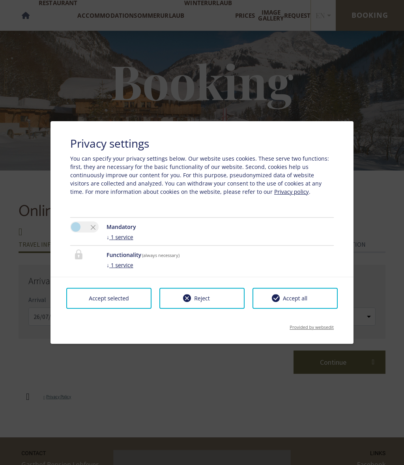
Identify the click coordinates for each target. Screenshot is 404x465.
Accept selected (109, 298)
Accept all (295, 298)
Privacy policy (291, 191)
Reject (202, 298)
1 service (120, 237)
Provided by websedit (312, 324)
